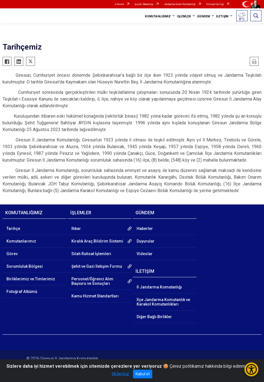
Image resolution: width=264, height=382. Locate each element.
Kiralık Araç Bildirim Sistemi (97, 241)
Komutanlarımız (21, 241)
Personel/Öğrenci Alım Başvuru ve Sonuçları (92, 281)
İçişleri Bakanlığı (144, 4)
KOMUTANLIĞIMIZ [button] (158, 16)
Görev (12, 253)
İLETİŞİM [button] (222, 16)
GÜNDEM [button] (203, 16)
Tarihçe (13, 228)
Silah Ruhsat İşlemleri (91, 253)
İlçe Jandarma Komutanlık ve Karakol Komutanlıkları (163, 301)
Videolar (145, 253)
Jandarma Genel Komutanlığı (180, 4)
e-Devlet (119, 4)
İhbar (76, 228)
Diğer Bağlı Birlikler (154, 317)
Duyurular (146, 241)
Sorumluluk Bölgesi (24, 266)
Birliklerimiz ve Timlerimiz (30, 279)
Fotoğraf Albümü (21, 291)
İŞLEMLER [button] (184, 16)
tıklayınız (120, 373)
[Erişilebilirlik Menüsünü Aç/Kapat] (251, 369)
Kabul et (142, 374)
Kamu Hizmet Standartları (95, 296)
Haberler (145, 228)
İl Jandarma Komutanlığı (159, 287)
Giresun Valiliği (215, 4)
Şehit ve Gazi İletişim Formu (96, 266)
